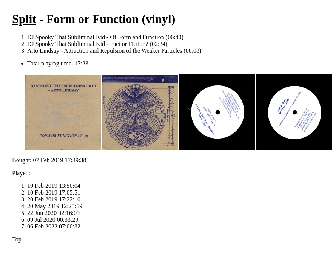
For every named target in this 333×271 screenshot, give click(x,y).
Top (17, 239)
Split (24, 19)
